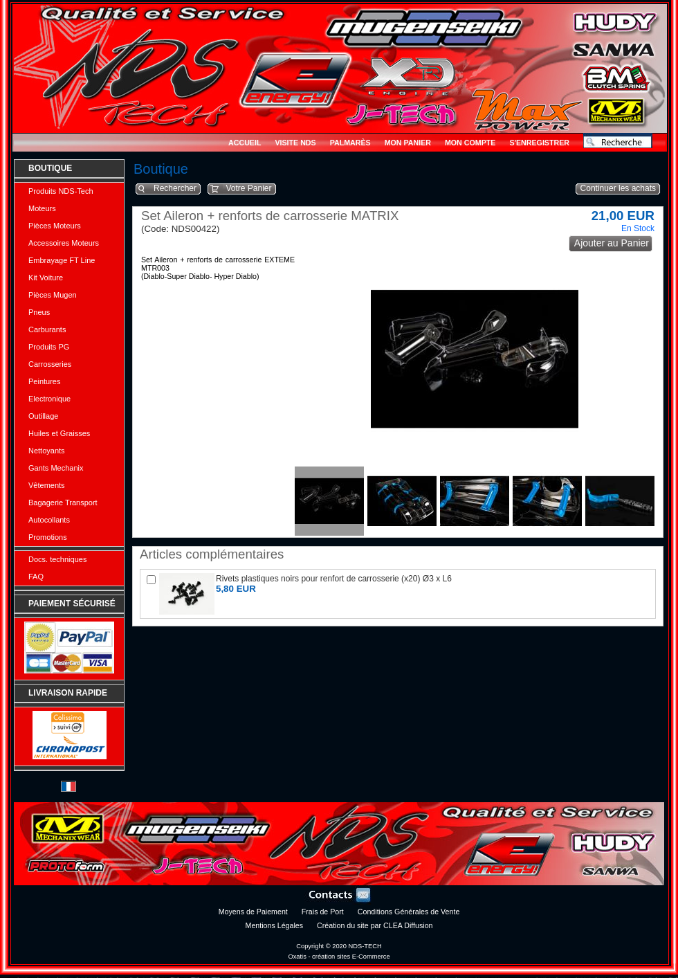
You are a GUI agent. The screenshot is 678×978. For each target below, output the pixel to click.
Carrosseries (49, 364)
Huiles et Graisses (59, 433)
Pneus (39, 312)
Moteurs (42, 208)
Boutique (50, 168)
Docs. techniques (57, 559)
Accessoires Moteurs (63, 243)
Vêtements (46, 485)
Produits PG (48, 347)
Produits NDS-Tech (60, 191)
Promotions (47, 537)
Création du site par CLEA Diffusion (374, 925)
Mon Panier (408, 142)
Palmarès (350, 142)
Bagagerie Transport (63, 502)
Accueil (244, 142)
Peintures (44, 381)
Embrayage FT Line (61, 260)
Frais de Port (323, 911)
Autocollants (49, 520)
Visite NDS (295, 142)
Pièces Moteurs (54, 225)
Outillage (43, 416)
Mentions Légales (275, 925)
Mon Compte (470, 142)
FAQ (36, 576)
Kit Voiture (45, 277)
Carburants (47, 329)
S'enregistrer (539, 142)
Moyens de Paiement (253, 911)
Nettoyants (46, 450)
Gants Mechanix (55, 468)
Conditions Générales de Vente (409, 911)
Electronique (49, 399)
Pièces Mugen (52, 295)
